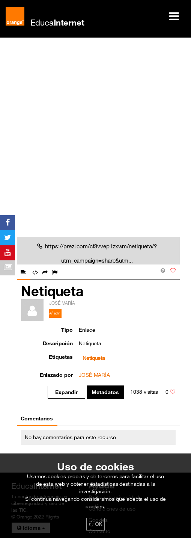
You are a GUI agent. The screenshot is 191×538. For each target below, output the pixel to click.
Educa (57, 22)
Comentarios (37, 418)
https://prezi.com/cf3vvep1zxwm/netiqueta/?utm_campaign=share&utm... (96, 253)
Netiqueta (94, 358)
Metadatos (105, 392)
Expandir (66, 392)
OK (95, 524)
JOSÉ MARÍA (94, 375)
